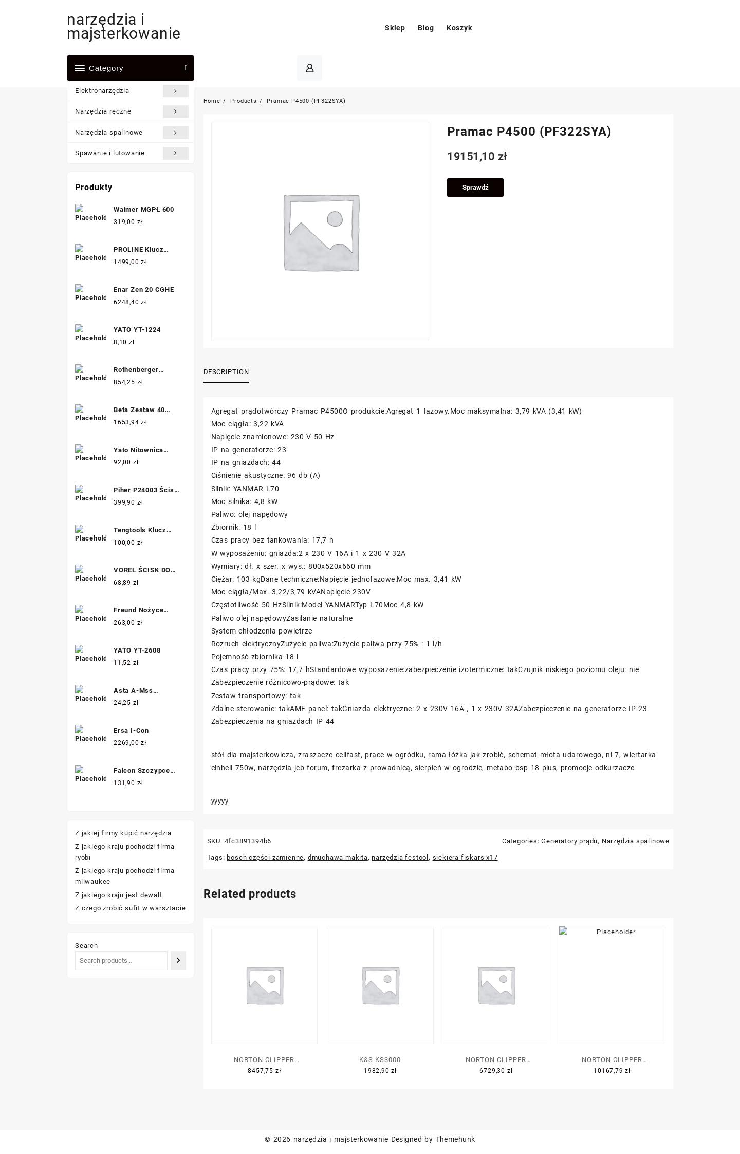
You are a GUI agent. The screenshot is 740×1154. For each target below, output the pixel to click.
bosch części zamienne (265, 857)
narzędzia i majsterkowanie (124, 26)
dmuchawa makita (338, 857)
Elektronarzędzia (132, 91)
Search (86, 946)
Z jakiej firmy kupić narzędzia (123, 833)
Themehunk (455, 1139)
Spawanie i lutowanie (132, 153)
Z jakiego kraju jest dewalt (118, 895)
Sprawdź (475, 187)
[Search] (178, 960)
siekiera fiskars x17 (465, 857)
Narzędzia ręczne (132, 111)
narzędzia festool (400, 857)
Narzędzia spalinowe (132, 132)
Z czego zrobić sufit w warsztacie (130, 908)
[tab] (230, 372)
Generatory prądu (569, 841)
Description (226, 372)
